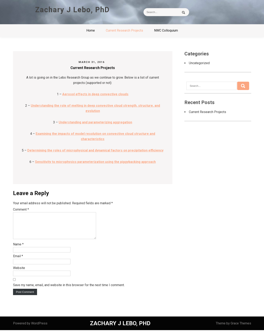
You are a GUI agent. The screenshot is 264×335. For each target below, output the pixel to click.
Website (19, 273)
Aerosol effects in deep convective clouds (95, 94)
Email (18, 261)
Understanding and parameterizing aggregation (95, 122)
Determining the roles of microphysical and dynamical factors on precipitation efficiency (95, 150)
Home (90, 30)
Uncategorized (199, 63)
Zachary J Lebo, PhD (72, 9)
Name (18, 249)
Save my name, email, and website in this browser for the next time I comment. (69, 290)
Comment (21, 209)
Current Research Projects (124, 30)
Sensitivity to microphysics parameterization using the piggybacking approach (95, 162)
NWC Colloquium (166, 30)
